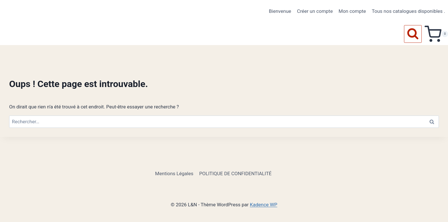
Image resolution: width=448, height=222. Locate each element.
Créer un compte (315, 11)
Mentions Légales (174, 173)
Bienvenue (280, 11)
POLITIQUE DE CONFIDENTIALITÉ (235, 173)
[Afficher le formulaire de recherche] (413, 34)
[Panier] (436, 34)
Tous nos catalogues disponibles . (408, 11)
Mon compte (352, 11)
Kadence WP (263, 204)
